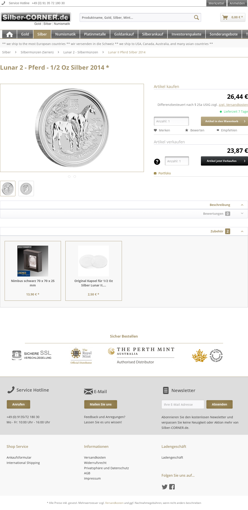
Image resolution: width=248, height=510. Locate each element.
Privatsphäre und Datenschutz (106, 468)
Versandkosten (95, 457)
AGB (87, 473)
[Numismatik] (65, 34)
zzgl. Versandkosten (233, 105)
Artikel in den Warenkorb (225, 120)
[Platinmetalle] (95, 34)
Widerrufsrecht (95, 463)
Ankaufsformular (19, 457)
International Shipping (23, 463)
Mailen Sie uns (101, 404)
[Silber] (42, 34)
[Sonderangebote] (224, 34)
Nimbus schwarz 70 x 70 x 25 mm (33, 283)
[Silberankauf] (152, 34)
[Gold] (25, 34)
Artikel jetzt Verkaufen (226, 160)
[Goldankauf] (124, 34)
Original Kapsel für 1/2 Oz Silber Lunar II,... (93, 283)
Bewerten (194, 130)
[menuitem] (140, 19)
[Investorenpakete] (186, 34)
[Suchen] (196, 17)
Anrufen (18, 404)
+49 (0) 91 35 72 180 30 (48, 3)
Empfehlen (227, 130)
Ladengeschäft (172, 457)
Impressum (92, 478)
